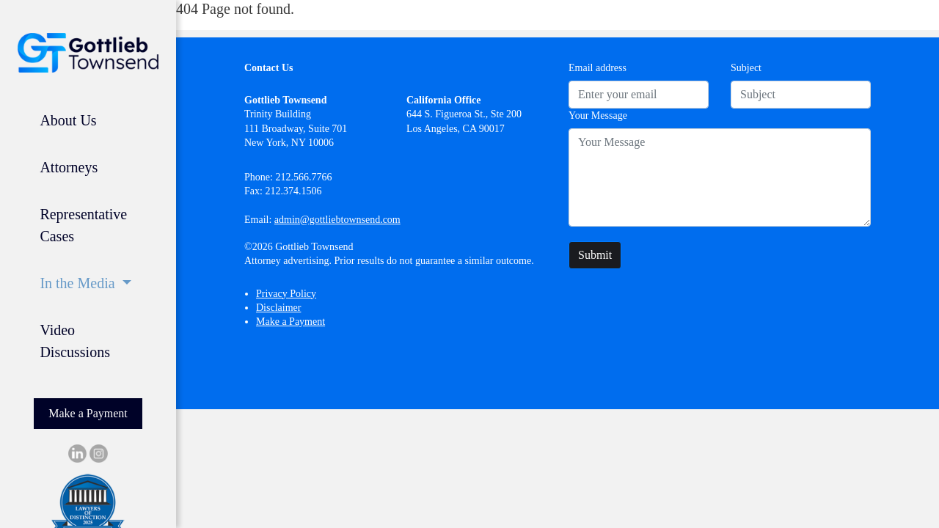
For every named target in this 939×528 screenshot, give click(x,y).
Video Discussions (75, 341)
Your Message (598, 115)
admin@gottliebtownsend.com (337, 219)
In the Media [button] (79, 283)
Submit (595, 255)
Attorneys (69, 167)
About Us (68, 120)
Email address (597, 67)
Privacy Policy (286, 293)
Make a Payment (88, 413)
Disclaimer (278, 307)
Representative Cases (83, 225)
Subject (746, 67)
